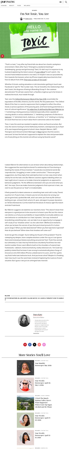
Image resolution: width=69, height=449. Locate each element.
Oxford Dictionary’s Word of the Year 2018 (30, 99)
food (19, 5)
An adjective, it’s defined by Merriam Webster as (45, 109)
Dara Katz (28, 18)
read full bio (36, 333)
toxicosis (8, 117)
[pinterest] (2, 56)
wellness (27, 5)
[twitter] (34, 344)
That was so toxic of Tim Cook (35, 80)
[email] (44, 344)
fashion (4, 5)
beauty (11, 5)
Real (39, 132)
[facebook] (30, 344)
